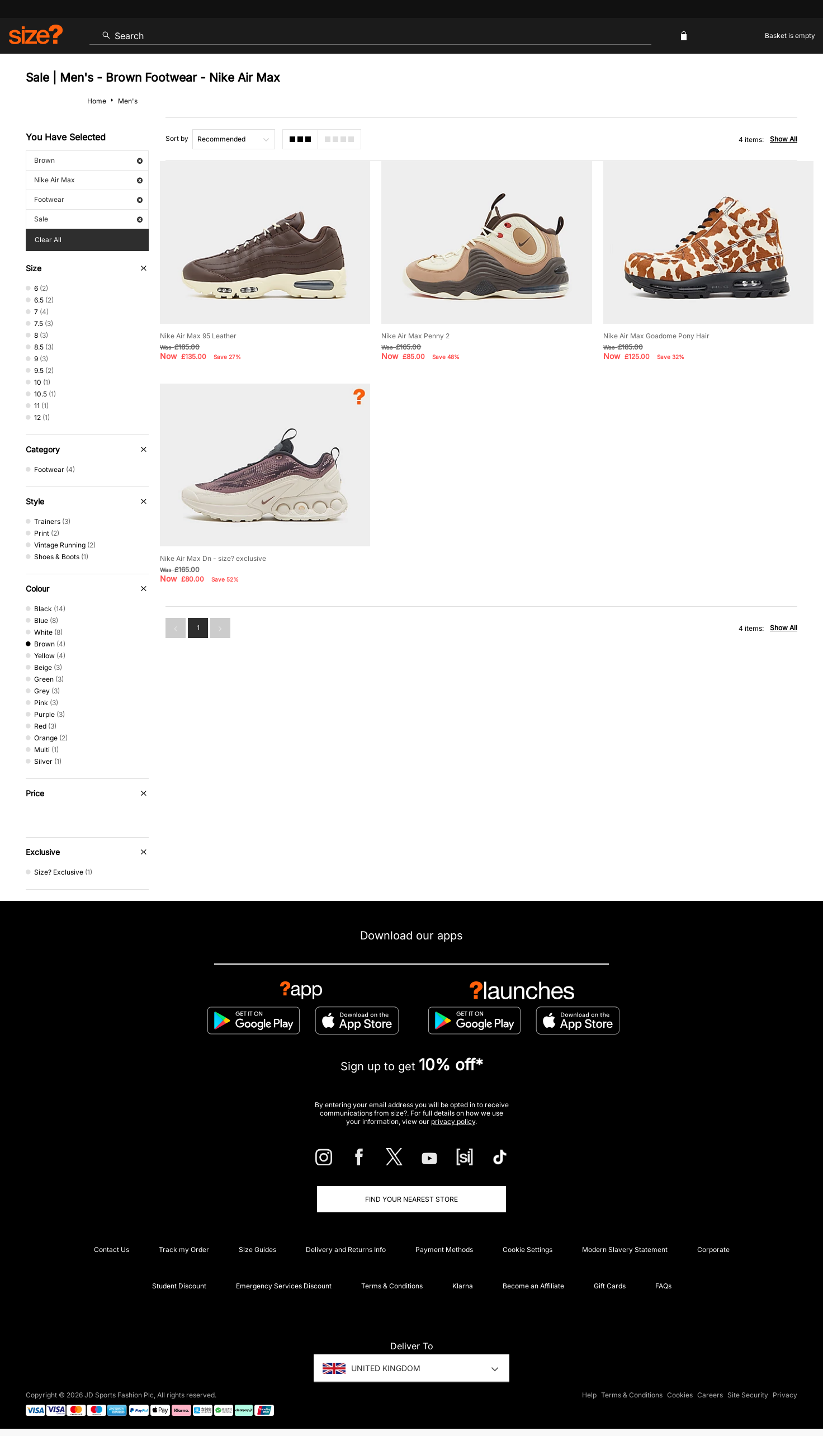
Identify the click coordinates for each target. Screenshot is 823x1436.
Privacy (785, 1395)
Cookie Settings (527, 1249)
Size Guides (257, 1249)
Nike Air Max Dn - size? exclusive (213, 558)
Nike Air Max (88, 180)
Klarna (462, 1286)
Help (589, 1395)
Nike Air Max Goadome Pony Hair (656, 336)
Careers (710, 1395)
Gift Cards (610, 1286)
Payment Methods (444, 1249)
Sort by (176, 138)
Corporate (713, 1249)
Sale (88, 219)
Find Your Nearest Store (411, 1199)
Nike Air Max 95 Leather (198, 336)
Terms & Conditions (392, 1286)
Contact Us (111, 1249)
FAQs (663, 1286)
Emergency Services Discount (284, 1286)
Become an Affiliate (533, 1286)
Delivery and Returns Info (346, 1249)
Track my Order (184, 1249)
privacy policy (453, 1121)
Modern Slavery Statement (625, 1249)
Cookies (680, 1395)
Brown (88, 160)
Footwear (88, 199)
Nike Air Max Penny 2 (415, 336)
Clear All (48, 239)
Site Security (747, 1395)
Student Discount (179, 1286)
